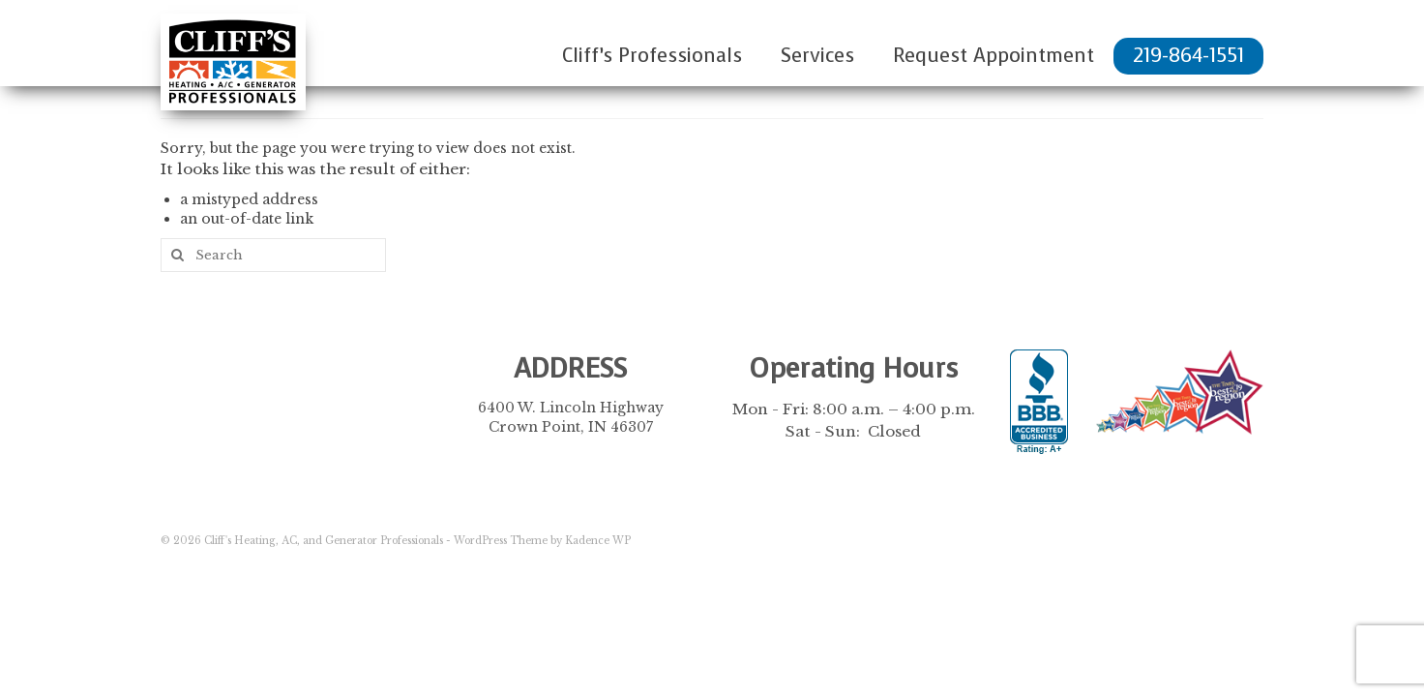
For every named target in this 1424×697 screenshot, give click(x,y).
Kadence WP (598, 540)
